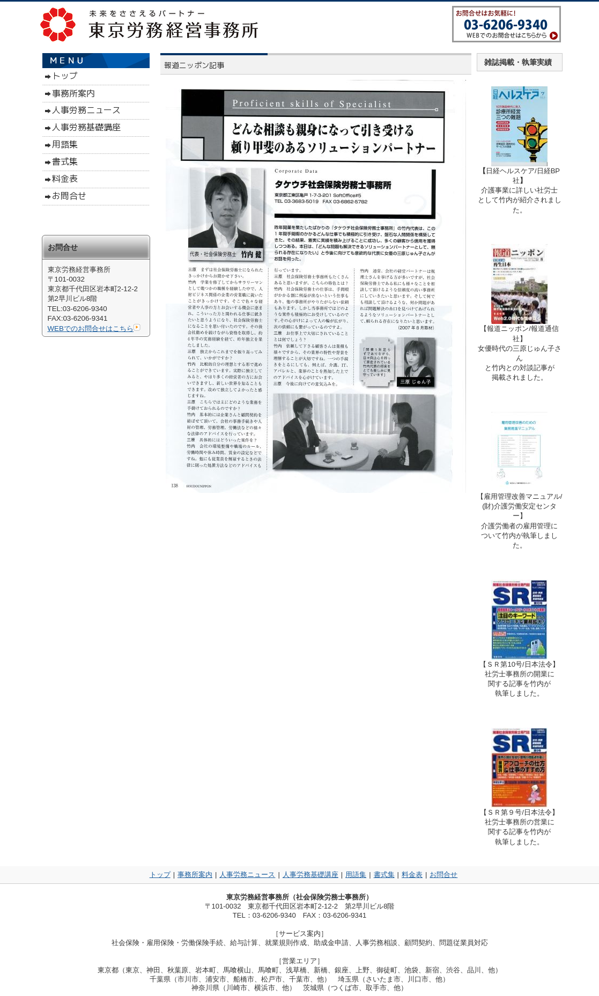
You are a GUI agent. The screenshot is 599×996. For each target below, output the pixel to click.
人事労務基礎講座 (310, 874)
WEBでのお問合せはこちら (94, 328)
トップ (160, 874)
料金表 (412, 874)
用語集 (355, 874)
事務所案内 (195, 874)
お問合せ (443, 874)
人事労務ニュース (247, 874)
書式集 (384, 874)
